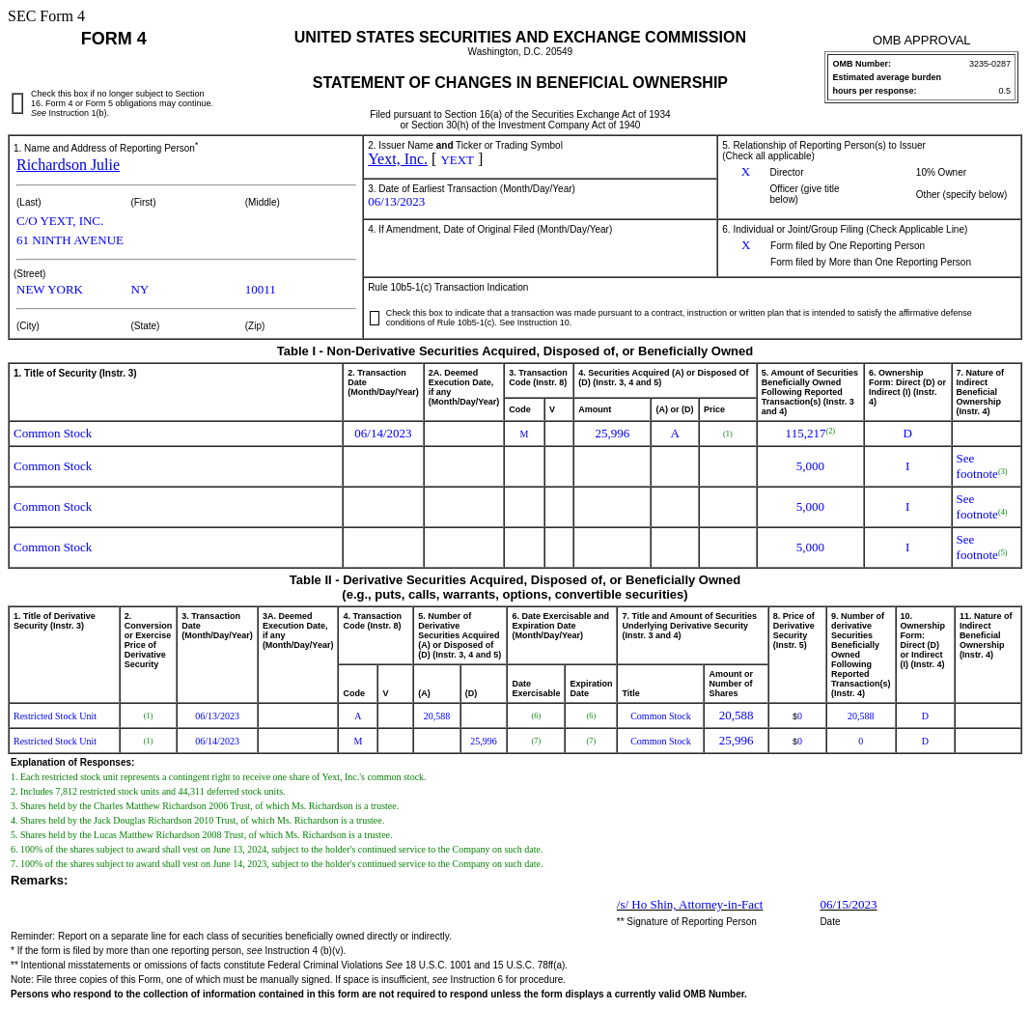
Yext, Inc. (398, 159)
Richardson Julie (68, 164)
